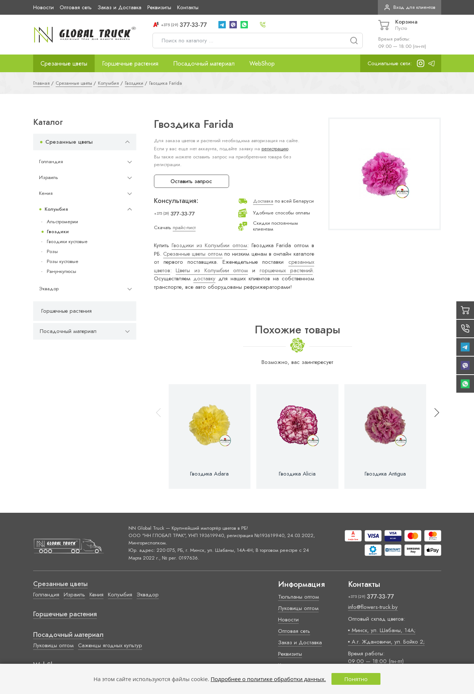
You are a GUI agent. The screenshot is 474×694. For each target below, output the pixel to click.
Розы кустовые (62, 261)
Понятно (356, 679)
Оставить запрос (191, 181)
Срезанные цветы (64, 63)
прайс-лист (184, 227)
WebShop (262, 63)
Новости (43, 7)
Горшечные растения (130, 63)
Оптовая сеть (76, 7)
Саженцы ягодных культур (110, 645)
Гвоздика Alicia (297, 473)
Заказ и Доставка (119, 7)
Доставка (263, 200)
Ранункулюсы (61, 271)
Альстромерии (62, 221)
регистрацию (274, 148)
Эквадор (49, 288)
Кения (46, 193)
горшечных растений (286, 270)
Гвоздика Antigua (385, 473)
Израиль (48, 177)
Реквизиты (159, 7)
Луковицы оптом (53, 645)
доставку (204, 278)
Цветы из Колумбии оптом (212, 270)
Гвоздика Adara (209, 473)
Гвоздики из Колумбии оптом (209, 245)
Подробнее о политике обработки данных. (268, 679)
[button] (433, 436)
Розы (52, 251)
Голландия (51, 161)
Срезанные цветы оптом (192, 254)
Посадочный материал (204, 63)
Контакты (188, 7)
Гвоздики (58, 231)
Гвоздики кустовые (67, 241)
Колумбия (56, 209)
